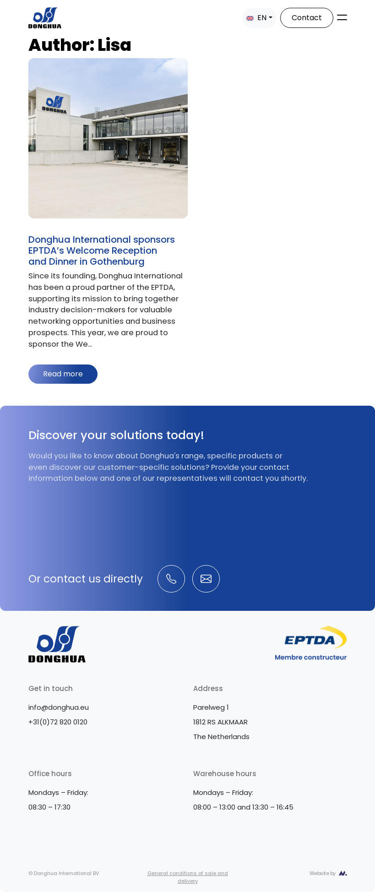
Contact (307, 17)
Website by (323, 873)
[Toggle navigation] (342, 17)
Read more (63, 374)
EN (256, 17)
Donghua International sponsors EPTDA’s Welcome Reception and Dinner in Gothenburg (101, 250)
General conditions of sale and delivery (187, 877)
